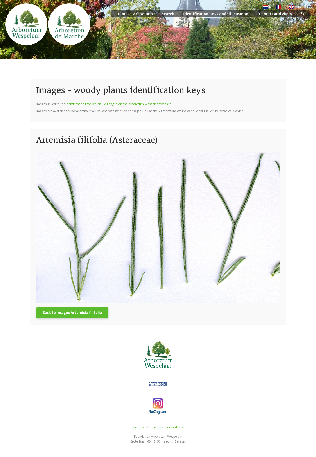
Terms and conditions (148, 427)
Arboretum (143, 14)
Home (121, 14)
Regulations (175, 427)
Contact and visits (275, 14)
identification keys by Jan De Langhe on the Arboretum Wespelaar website (118, 104)
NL (270, 7)
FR (284, 7)
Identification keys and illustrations (216, 14)
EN (297, 7)
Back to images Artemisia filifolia (72, 312)
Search (168, 14)
